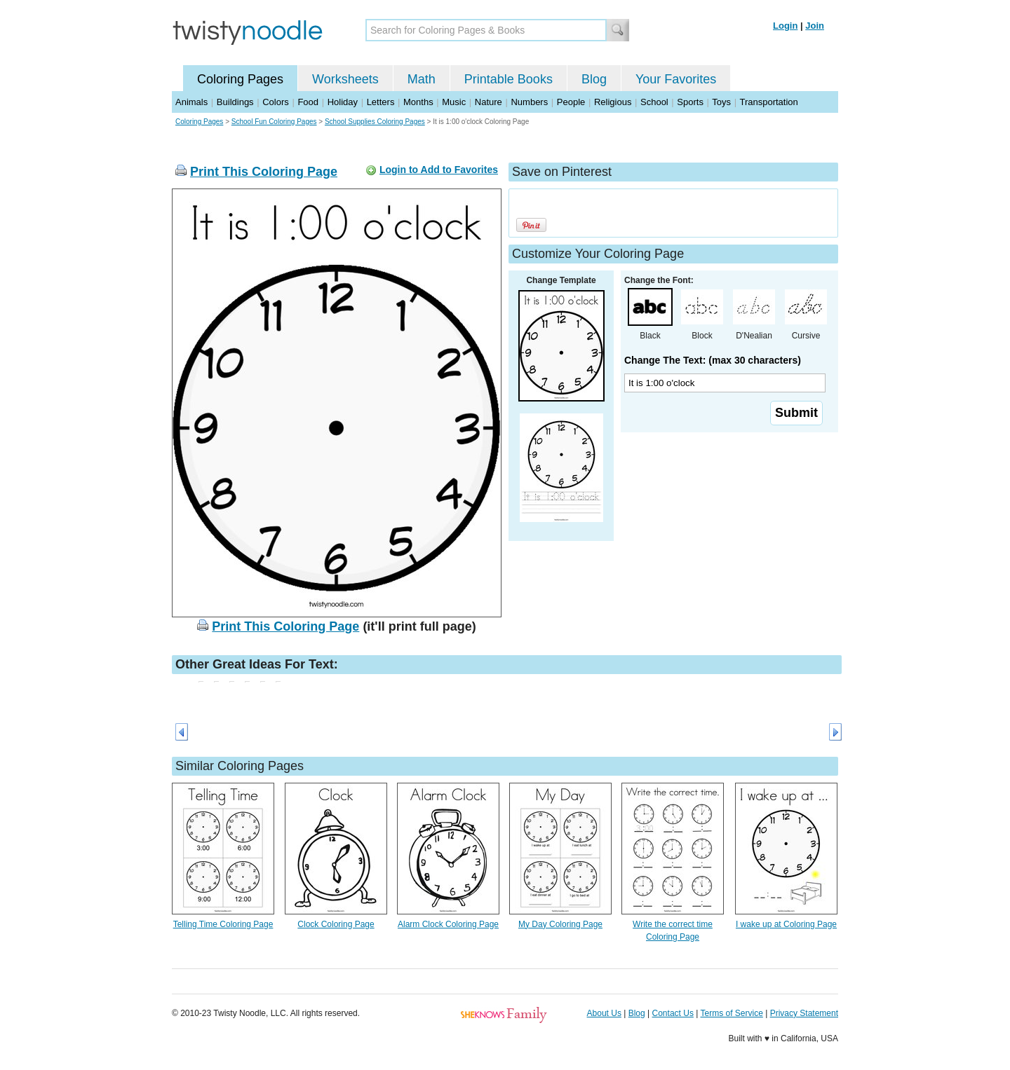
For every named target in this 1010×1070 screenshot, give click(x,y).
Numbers (529, 102)
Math (422, 79)
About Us (604, 1013)
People (571, 102)
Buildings (235, 102)
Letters (381, 102)
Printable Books (508, 79)
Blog (594, 79)
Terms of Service (731, 1013)
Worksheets (345, 79)
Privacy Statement (804, 1013)
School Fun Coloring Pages (274, 121)
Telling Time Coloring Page (223, 924)
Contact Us (673, 1013)
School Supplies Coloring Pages (375, 121)
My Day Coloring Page (560, 924)
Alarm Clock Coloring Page (448, 924)
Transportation (768, 102)
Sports (690, 102)
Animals (191, 102)
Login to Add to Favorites (438, 169)
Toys (721, 102)
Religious (612, 102)
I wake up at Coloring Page (786, 924)
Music (454, 102)
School (654, 102)
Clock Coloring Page (335, 924)
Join (814, 25)
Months (418, 102)
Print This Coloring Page (263, 172)
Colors (275, 102)
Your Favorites (675, 79)
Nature (488, 102)
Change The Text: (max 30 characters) (712, 360)
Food (307, 102)
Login (785, 25)
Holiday (343, 102)
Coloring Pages (240, 79)
